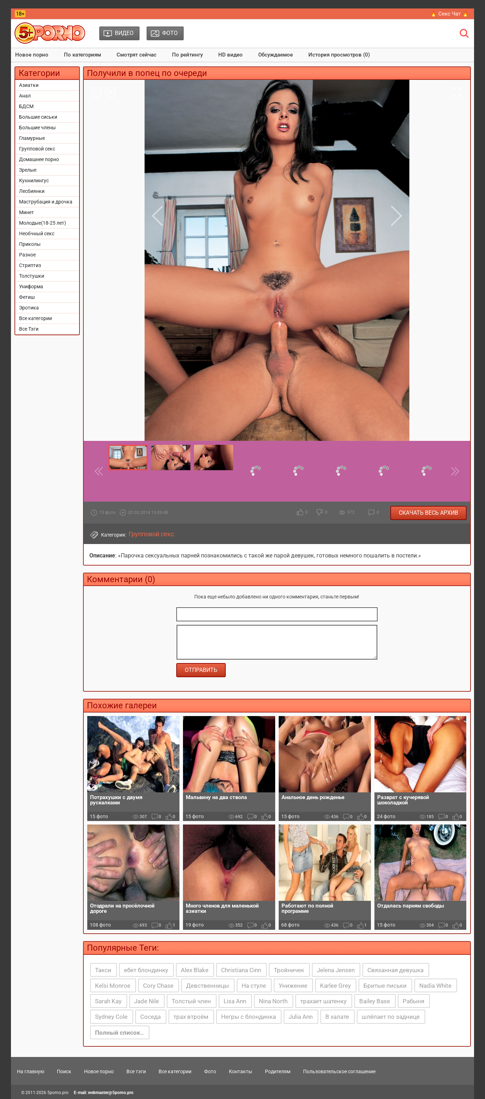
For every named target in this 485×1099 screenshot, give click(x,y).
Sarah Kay (108, 1001)
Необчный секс (36, 233)
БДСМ (26, 106)
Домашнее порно (39, 159)
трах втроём (190, 1016)
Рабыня (413, 1001)
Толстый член (191, 1001)
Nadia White (435, 985)
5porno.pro (58, 1092)
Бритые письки (385, 985)
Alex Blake (194, 970)
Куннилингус (34, 180)
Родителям (277, 1071)
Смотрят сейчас (136, 55)
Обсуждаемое (275, 55)
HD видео (230, 55)
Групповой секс (37, 149)
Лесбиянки (32, 191)
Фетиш (27, 297)
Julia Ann (301, 1016)
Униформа (31, 286)
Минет (26, 212)
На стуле (254, 985)
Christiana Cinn (241, 970)
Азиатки (29, 85)
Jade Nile (146, 1001)
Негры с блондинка (248, 1016)
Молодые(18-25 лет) (42, 223)
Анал (25, 96)
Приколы (30, 244)
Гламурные (32, 138)
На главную (30, 1071)
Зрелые (27, 170)
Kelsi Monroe (112, 985)
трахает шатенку (323, 1001)
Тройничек (289, 970)
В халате (337, 1016)
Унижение (293, 985)
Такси (103, 970)
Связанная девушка (395, 970)
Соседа (150, 1016)
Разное (27, 255)
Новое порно (31, 55)
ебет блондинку (146, 970)
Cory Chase (158, 985)
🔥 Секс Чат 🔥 (449, 14)
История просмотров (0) (339, 55)
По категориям (82, 55)
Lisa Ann (235, 1001)
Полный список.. (119, 1032)
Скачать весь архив (428, 512)
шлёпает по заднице (391, 1016)
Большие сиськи (38, 117)
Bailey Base (374, 1001)
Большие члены (37, 127)
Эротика (29, 308)
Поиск (64, 1071)
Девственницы (207, 985)
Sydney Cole (111, 1016)
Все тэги (136, 1071)
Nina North (273, 1001)
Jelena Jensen (336, 970)
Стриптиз (30, 265)
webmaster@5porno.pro (111, 1092)
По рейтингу (187, 55)
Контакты (240, 1071)
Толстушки (31, 276)
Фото (210, 1071)
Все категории (35, 318)
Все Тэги (29, 329)
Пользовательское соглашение (339, 1071)
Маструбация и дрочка (45, 202)
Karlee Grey (335, 985)
